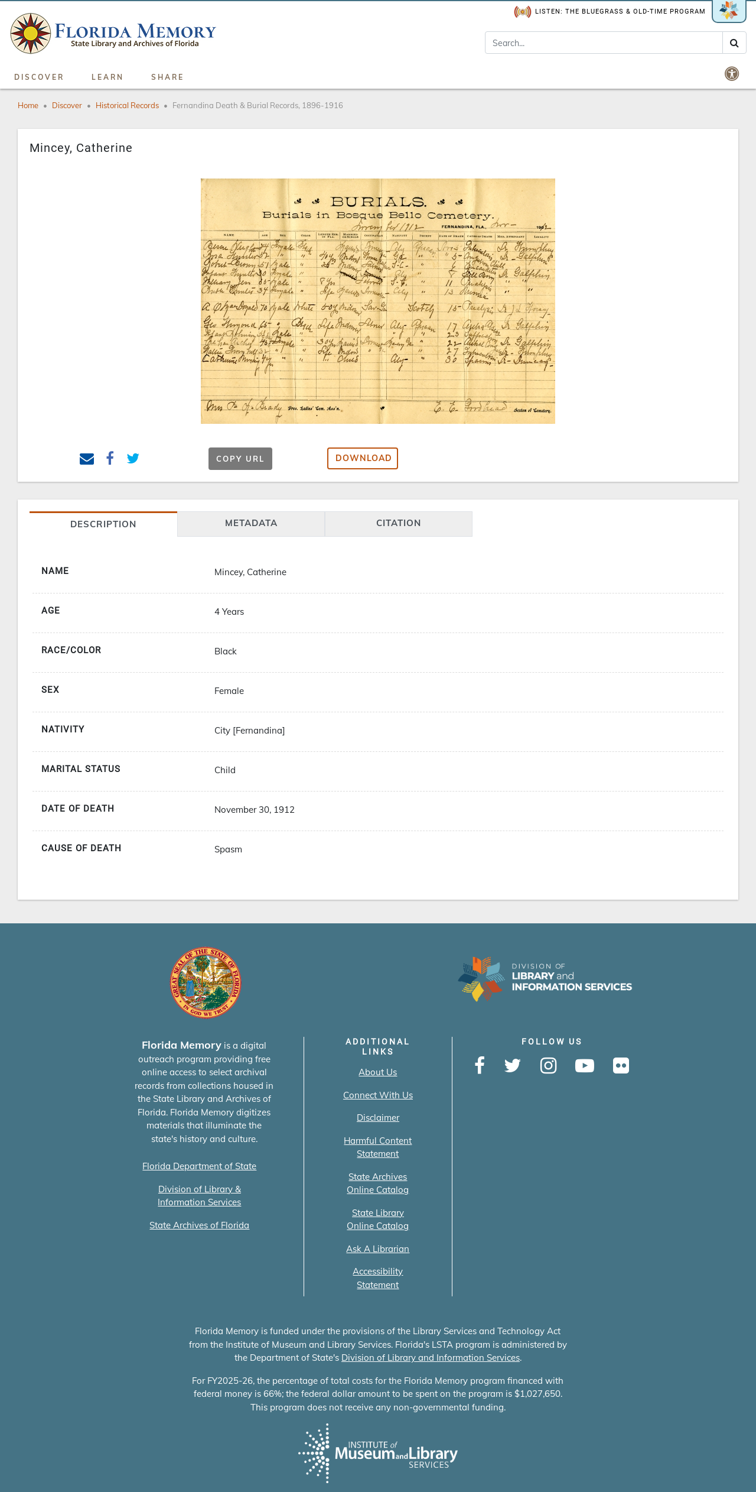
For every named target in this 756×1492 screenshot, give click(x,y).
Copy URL (240, 458)
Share (167, 77)
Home (28, 105)
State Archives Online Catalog (378, 1183)
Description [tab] (103, 524)
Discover (39, 77)
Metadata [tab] (251, 522)
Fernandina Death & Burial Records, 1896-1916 (257, 105)
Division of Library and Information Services (430, 1357)
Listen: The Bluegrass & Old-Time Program (610, 12)
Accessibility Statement (378, 1278)
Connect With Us (378, 1095)
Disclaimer (378, 1117)
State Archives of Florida (199, 1225)
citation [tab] (398, 522)
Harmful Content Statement (378, 1147)
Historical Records (127, 105)
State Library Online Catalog (378, 1219)
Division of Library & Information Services (199, 1195)
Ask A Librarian (377, 1248)
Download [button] (363, 458)
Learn (108, 77)
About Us (378, 1072)
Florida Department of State (199, 1166)
